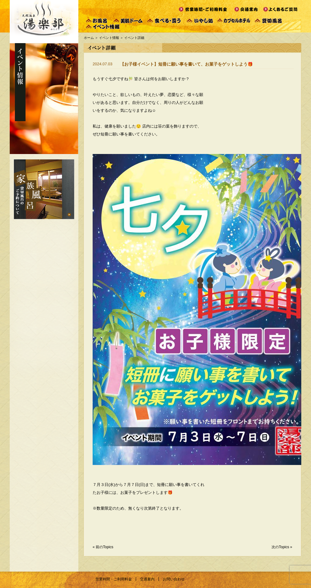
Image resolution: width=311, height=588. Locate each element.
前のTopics (104, 547)
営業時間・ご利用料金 (113, 579)
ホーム (89, 37)
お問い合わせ (174, 579)
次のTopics (280, 547)
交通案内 (147, 579)
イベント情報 (109, 37)
